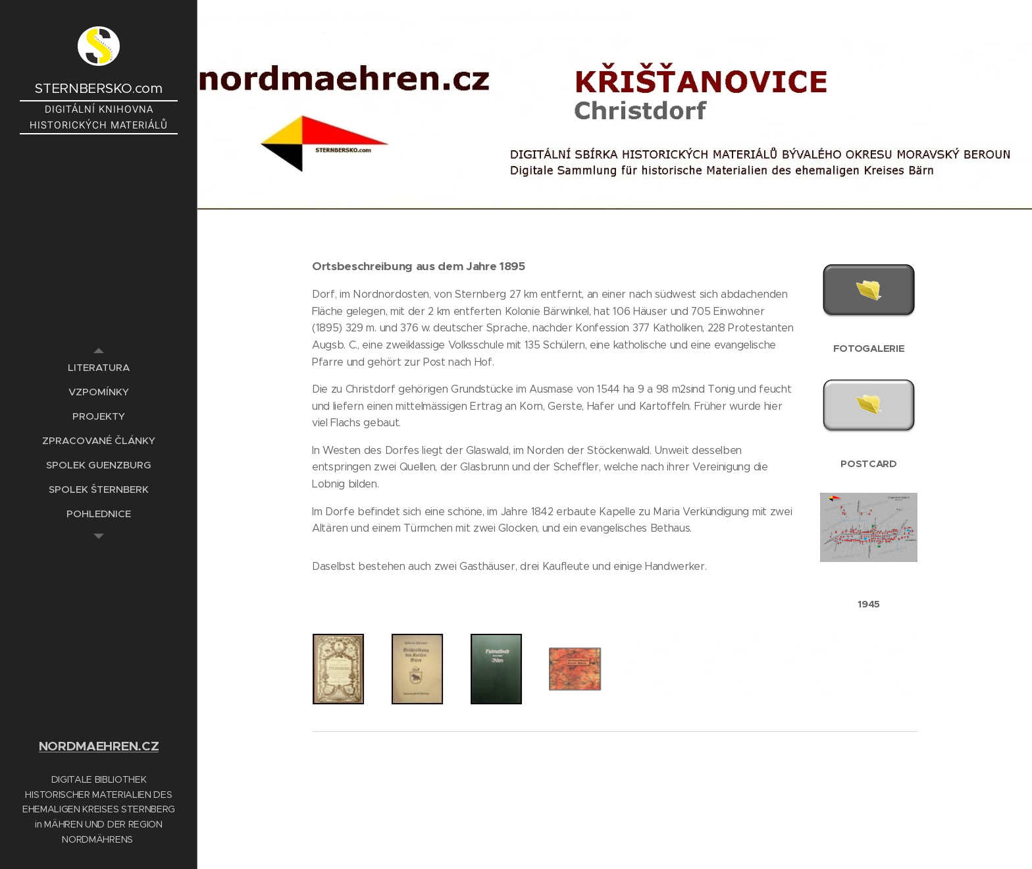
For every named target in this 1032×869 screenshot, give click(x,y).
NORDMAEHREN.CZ (99, 746)
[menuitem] (99, 367)
